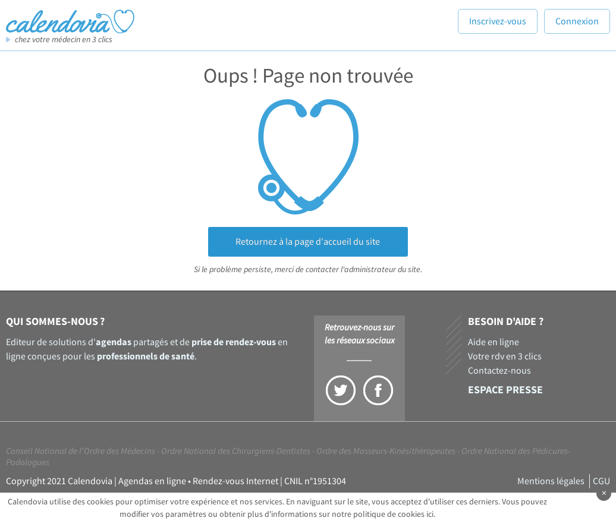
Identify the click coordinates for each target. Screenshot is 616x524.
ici (429, 514)
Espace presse (505, 390)
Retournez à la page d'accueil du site (307, 242)
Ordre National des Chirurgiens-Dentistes (235, 451)
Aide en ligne (493, 342)
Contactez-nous (499, 371)
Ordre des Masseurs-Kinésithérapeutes (385, 451)
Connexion (577, 21)
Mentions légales (550, 481)
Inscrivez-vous (497, 21)
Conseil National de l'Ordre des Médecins (80, 451)
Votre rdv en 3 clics (505, 356)
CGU (601, 481)
